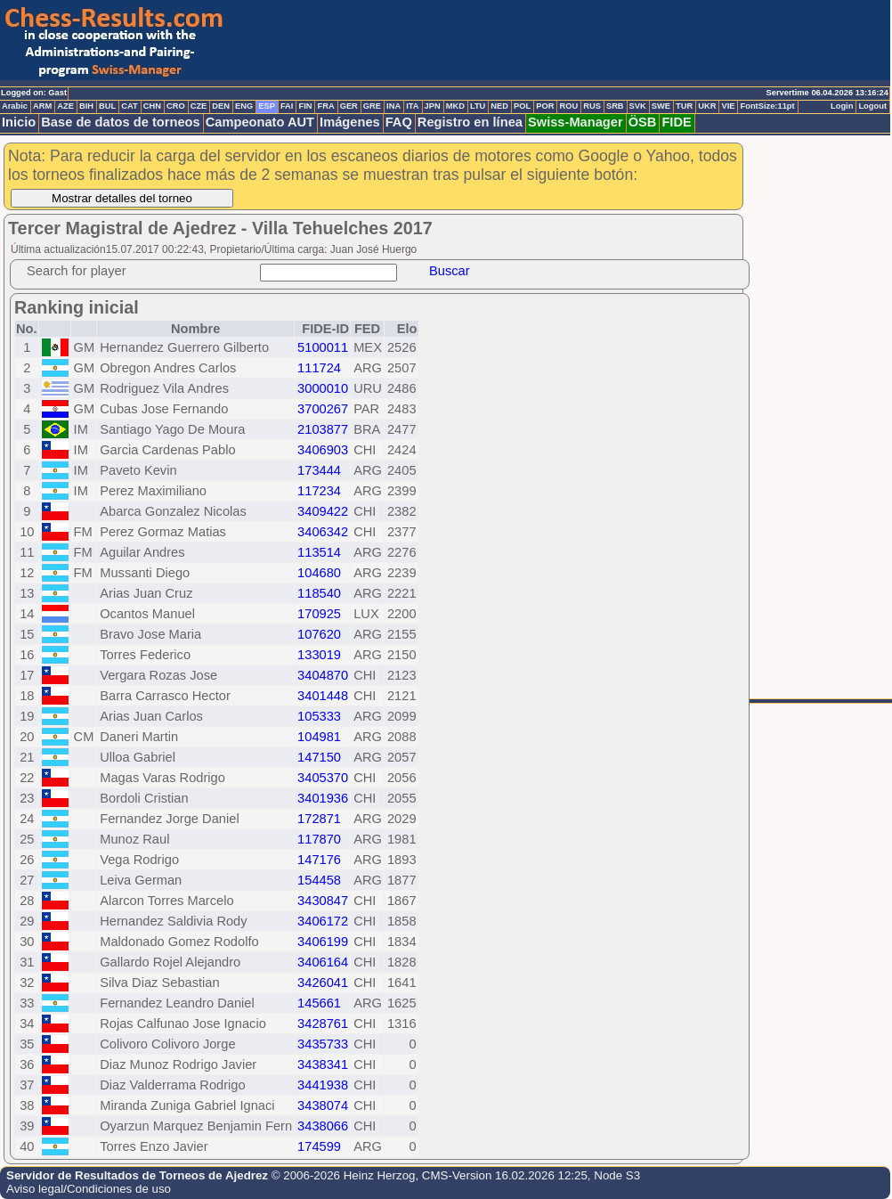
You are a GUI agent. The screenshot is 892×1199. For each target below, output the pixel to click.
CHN (152, 106)
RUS (592, 106)
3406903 (322, 450)
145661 (319, 1003)
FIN (305, 106)
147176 (319, 859)
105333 (319, 716)
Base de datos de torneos (120, 122)
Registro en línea (470, 122)
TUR (684, 106)
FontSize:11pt (767, 106)
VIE (727, 106)
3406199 (322, 941)
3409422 (322, 511)
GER (349, 106)
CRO (175, 106)
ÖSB (642, 122)
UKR (707, 106)
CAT (129, 106)
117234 (319, 491)
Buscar (449, 271)
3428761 (322, 1023)
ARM (42, 106)
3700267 (322, 409)
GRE (372, 106)
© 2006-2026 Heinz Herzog (344, 1175)
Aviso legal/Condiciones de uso (88, 1188)
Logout (872, 106)
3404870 (322, 675)
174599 (319, 1146)
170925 (319, 614)
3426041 (322, 982)
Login (842, 106)
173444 (319, 470)
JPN (433, 106)
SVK (637, 106)
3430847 (322, 900)
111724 (319, 368)
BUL (107, 106)
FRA (325, 106)
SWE (661, 106)
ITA (412, 106)
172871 (319, 819)
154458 (319, 880)
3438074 (322, 1105)
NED (499, 106)
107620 (319, 634)
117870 (319, 839)
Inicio (19, 122)
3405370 (322, 778)
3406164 (322, 962)
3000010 (322, 388)
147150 (319, 757)
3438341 (322, 1064)
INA (393, 106)
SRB (615, 106)
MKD (455, 106)
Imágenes (350, 122)
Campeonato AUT (260, 122)
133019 (319, 655)
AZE (65, 106)
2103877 (322, 429)
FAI (287, 106)
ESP (266, 106)
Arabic (15, 106)
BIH (86, 106)
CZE (199, 106)
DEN (221, 106)
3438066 (322, 1126)
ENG (244, 106)
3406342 (322, 532)
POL (522, 106)
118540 (319, 593)
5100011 (322, 347)
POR (545, 106)
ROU (568, 106)
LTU (477, 106)
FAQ (398, 122)
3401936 (322, 798)
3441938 (322, 1085)
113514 (319, 552)
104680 (319, 573)
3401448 (322, 696)
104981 (319, 737)
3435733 (322, 1044)
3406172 (322, 921)
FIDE (676, 122)
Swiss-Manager (575, 122)
